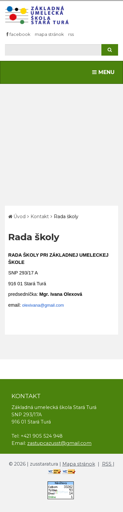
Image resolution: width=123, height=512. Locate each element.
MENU (105, 71)
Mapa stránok (49, 34)
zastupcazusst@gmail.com (59, 443)
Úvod (19, 216)
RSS (71, 34)
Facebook (19, 34)
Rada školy (66, 216)
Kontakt (40, 216)
